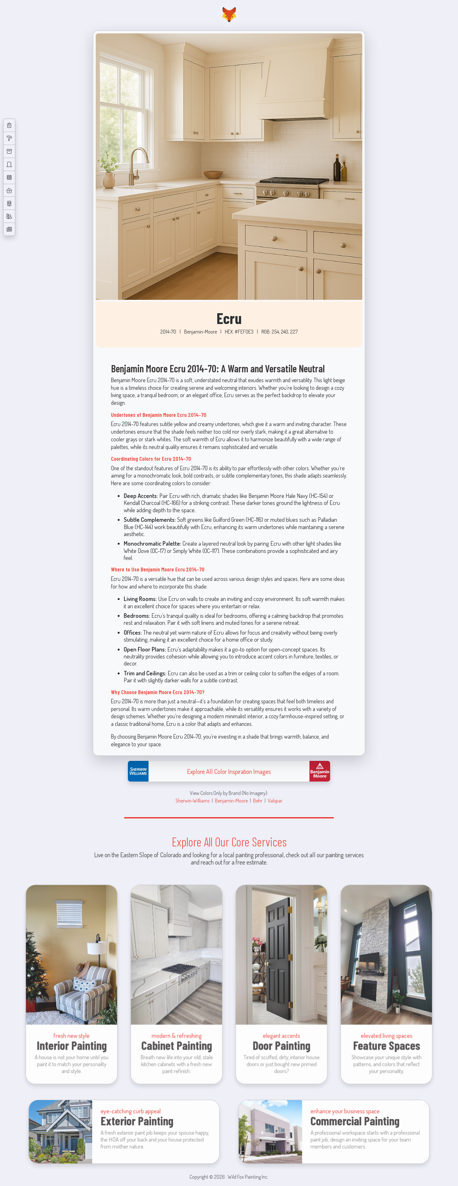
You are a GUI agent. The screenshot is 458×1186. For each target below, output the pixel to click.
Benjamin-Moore (231, 800)
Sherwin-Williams (193, 800)
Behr (257, 800)
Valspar (275, 800)
